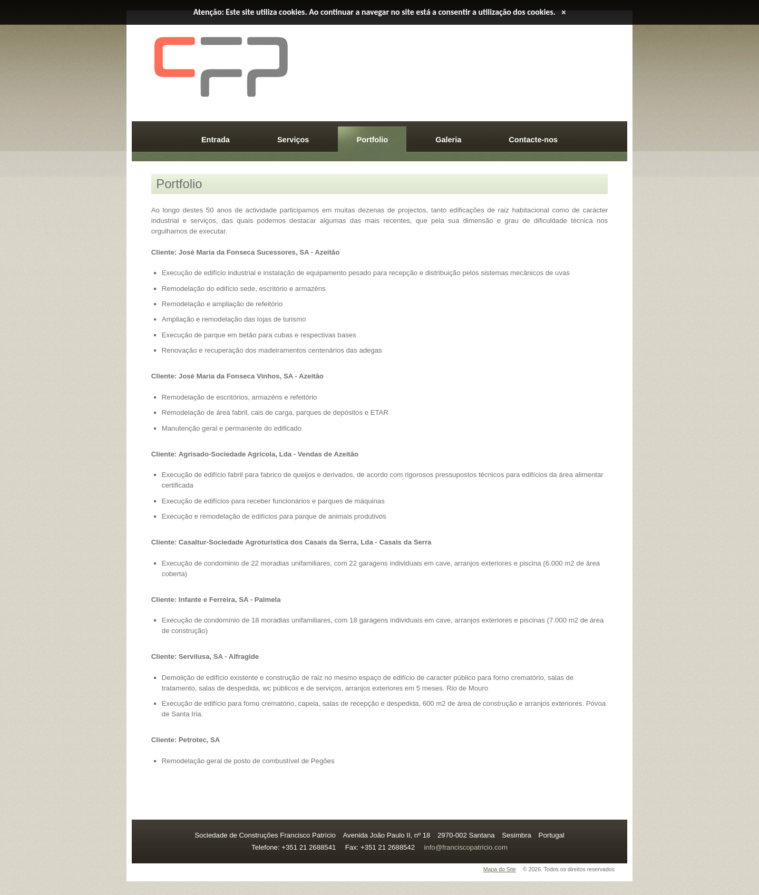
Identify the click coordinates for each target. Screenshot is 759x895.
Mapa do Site (499, 869)
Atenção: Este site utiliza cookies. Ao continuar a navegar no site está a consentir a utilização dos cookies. (374, 12)
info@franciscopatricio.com (466, 847)
